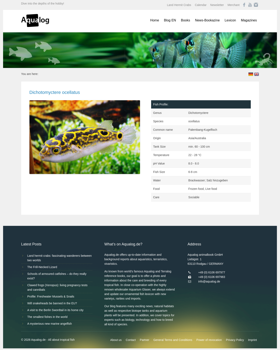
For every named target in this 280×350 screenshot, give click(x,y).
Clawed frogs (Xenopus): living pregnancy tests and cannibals (57, 287)
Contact (131, 340)
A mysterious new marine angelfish (49, 323)
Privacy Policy (235, 340)
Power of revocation (209, 340)
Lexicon (230, 20)
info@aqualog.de (209, 281)
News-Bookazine (207, 20)
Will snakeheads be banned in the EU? (52, 303)
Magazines (249, 20)
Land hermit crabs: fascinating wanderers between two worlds (59, 258)
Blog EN (170, 20)
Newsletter (217, 5)
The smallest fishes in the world (47, 316)
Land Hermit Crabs (179, 5)
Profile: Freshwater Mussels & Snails (50, 296)
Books (185, 20)
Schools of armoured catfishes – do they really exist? (56, 276)
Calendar (200, 5)
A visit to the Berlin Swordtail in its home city (55, 310)
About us (116, 340)
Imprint (252, 340)
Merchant (233, 5)
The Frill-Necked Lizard (42, 267)
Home (154, 20)
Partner (144, 340)
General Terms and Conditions (172, 340)
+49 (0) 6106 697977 (211, 272)
